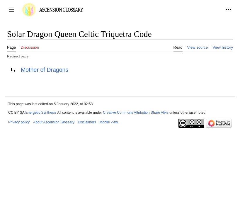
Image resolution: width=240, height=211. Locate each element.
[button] (11, 9)
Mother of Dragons (44, 70)
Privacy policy (19, 122)
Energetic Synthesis (40, 112)
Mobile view (108, 122)
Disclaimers (87, 122)
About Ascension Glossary (53, 122)
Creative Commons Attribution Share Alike (135, 112)
